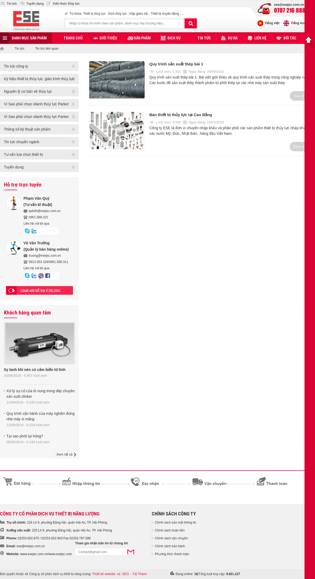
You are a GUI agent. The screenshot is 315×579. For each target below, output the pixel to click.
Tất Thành (139, 574)
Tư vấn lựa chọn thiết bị (23, 154)
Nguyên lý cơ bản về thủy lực (28, 91)
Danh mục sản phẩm (29, 38)
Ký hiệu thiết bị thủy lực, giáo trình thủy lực (39, 79)
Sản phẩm (142, 38)
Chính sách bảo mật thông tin (175, 522)
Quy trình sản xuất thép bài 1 (176, 64)
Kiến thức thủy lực (66, 4)
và (118, 574)
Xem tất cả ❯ (66, 454)
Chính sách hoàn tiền (170, 530)
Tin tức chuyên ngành (21, 142)
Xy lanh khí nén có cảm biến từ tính (35, 370)
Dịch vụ (174, 38)
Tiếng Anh (298, 23)
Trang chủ (73, 38)
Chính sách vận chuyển (171, 538)
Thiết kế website (103, 574)
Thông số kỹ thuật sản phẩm (27, 129)
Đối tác (289, 38)
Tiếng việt (272, 23)
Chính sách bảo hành (170, 546)
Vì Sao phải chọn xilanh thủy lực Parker (36, 104)
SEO (125, 574)
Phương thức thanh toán (172, 554)
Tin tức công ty (16, 66)
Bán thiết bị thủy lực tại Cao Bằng (180, 114)
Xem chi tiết (302, 96)
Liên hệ (260, 38)
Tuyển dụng (35, 4)
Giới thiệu (108, 38)
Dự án (233, 38)
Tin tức (12, 4)
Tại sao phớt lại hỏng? (25, 436)
